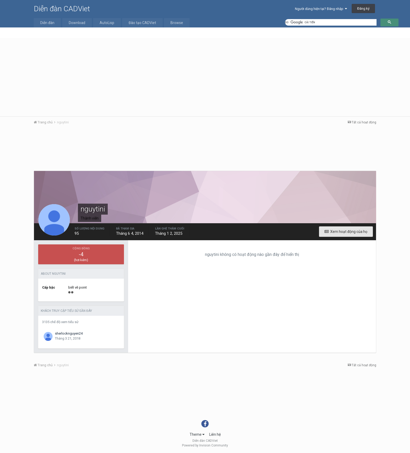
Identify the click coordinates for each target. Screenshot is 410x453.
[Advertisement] (205, 77)
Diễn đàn (47, 23)
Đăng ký (363, 8)
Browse (176, 23)
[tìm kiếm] (331, 22)
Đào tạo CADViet (142, 23)
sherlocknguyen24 (69, 333)
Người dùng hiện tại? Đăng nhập (321, 9)
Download (77, 23)
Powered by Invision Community (205, 445)
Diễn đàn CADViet (62, 8)
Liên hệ (215, 434)
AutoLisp (107, 23)
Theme (197, 434)
